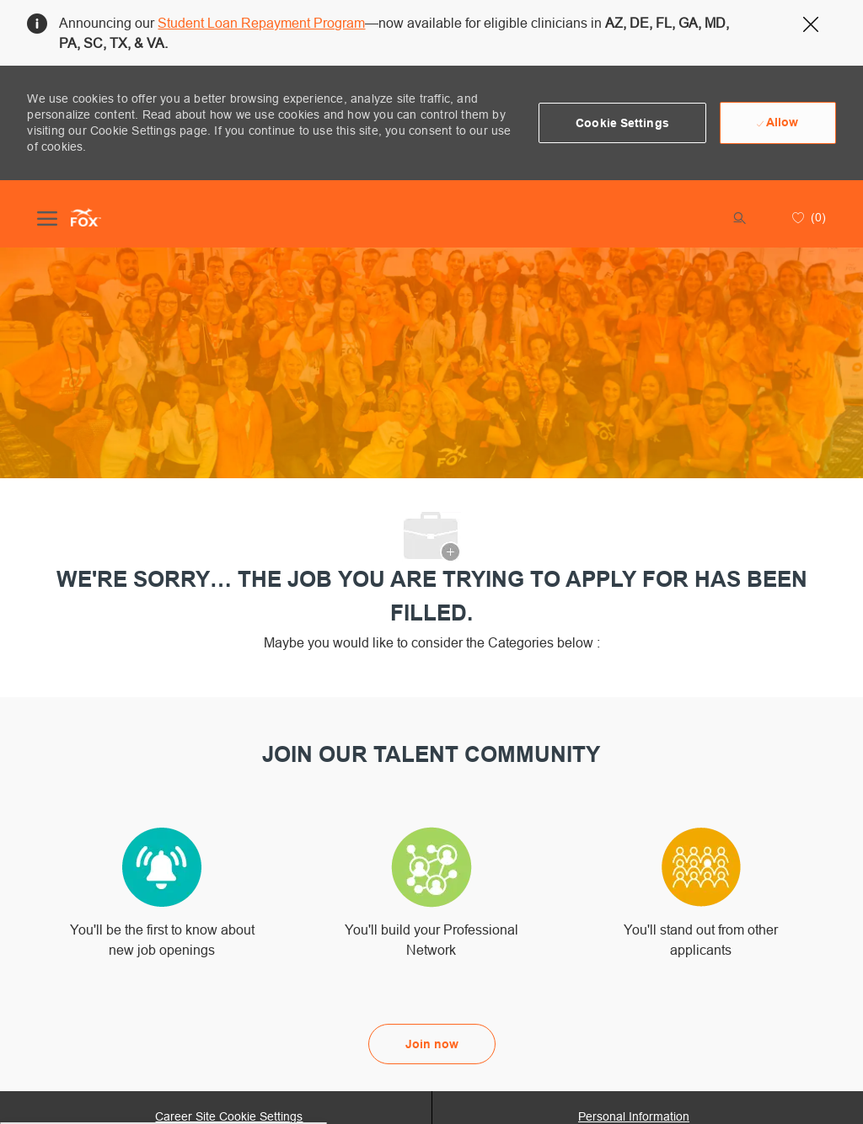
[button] (622, 123)
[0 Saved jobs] (807, 217)
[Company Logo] (86, 217)
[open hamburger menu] (47, 217)
